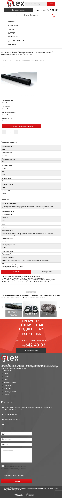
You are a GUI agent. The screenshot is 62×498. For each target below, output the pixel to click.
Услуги (11, 29)
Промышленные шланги (27, 52)
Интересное (13, 37)
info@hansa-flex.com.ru (29, 15)
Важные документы (10, 392)
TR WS (20, 54)
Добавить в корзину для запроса (21, 126)
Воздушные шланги (44, 52)
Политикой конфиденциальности (13, 469)
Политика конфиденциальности (49, 488)
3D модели (7, 389)
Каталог (11, 33)
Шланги (14, 52)
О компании (13, 25)
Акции (6, 379)
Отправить (16, 481)
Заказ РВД (7, 386)
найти (51, 4)
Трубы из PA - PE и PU (8, 54)
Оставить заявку (18, 10)
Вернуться (31, 292)
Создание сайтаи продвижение (18, 494)
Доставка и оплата (16, 41)
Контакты (12, 44)
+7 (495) (49, 10)
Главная (11, 21)
